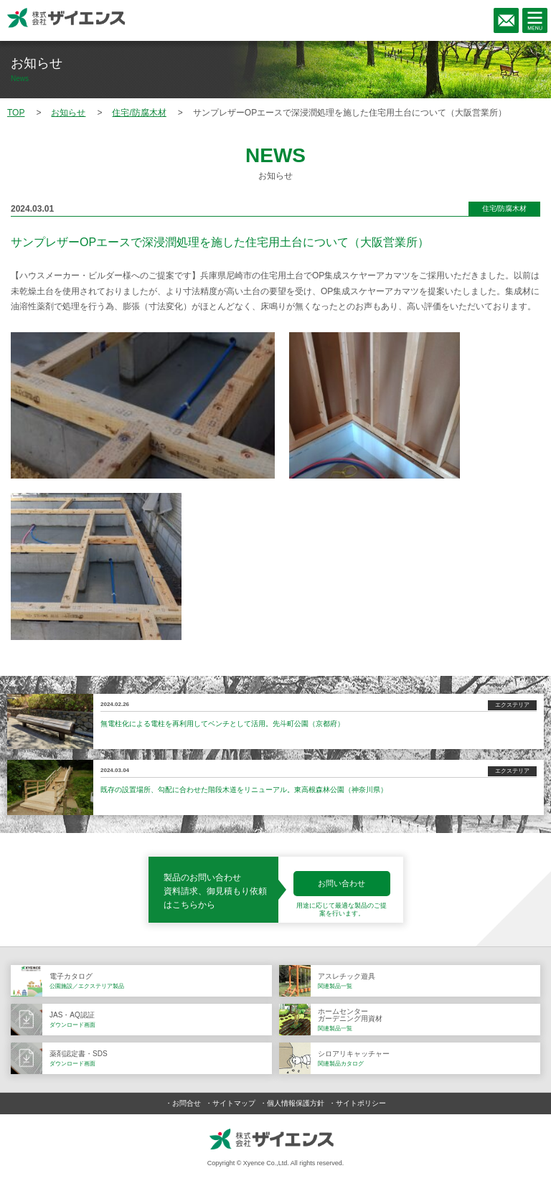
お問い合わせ (341, 883)
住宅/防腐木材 (504, 208)
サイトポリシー (361, 1103)
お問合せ (186, 1103)
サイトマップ (233, 1103)
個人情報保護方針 (295, 1103)
